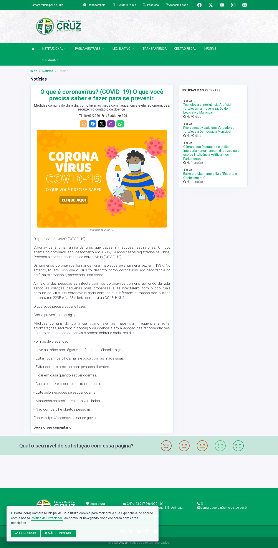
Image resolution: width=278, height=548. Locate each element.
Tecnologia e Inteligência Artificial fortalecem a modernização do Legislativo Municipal (207, 108)
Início (33, 71)
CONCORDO (25, 533)
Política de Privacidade (47, 518)
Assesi (123, 542)
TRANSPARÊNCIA (154, 48)
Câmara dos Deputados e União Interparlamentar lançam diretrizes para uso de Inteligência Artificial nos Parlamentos (211, 153)
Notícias (47, 71)
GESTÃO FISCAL (185, 48)
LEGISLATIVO (123, 49)
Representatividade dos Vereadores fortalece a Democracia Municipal (208, 130)
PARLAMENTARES (89, 49)
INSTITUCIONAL (54, 49)
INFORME (211, 49)
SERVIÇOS (50, 60)
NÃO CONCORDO (58, 533)
